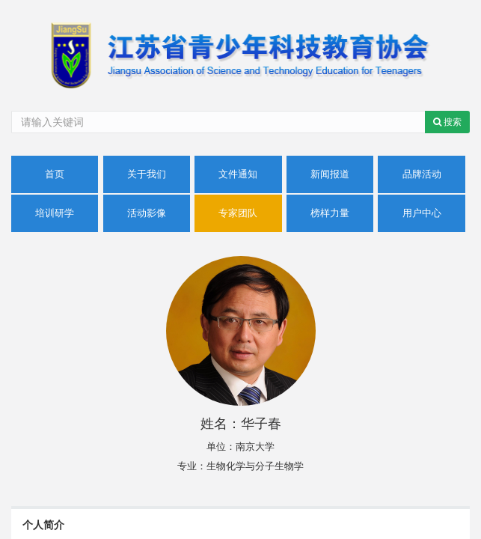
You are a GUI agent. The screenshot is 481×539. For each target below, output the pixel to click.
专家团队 (237, 213)
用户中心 (421, 213)
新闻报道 (329, 174)
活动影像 (146, 213)
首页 (54, 174)
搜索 (447, 122)
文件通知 (237, 174)
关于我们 (146, 174)
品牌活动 (421, 174)
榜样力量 (329, 213)
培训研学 (54, 213)
